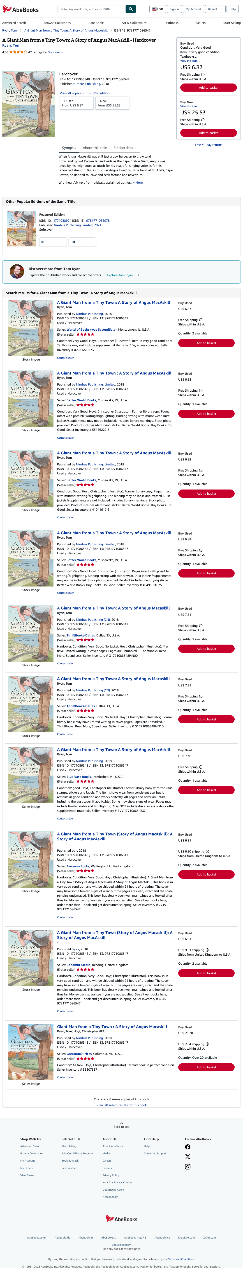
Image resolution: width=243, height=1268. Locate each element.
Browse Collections (57, 23)
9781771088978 (98, 220)
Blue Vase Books (79, 776)
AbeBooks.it (108, 1237)
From (77, 103)
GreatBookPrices (79, 1054)
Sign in (174, 9)
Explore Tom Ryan (123, 275)
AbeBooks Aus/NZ (135, 1237)
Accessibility (110, 1196)
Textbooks (171, 23)
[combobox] (92, 9)
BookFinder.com (121, 1246)
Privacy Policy (111, 1175)
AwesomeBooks (78, 866)
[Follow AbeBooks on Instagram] (187, 1167)
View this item (189, 60)
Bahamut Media (78, 965)
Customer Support (155, 1153)
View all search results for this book (122, 1105)
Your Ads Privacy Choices (117, 1182)
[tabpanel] (116, 171)
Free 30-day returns (208, 145)
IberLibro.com (186, 1237)
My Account (193, 9)
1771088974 (62, 220)
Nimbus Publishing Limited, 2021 (77, 225)
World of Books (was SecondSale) (92, 329)
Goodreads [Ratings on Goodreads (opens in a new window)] (55, 52)
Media (106, 1153)
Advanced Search (14, 23)
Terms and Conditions (181, 1259)
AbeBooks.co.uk (36, 1237)
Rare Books (96, 23)
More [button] (139, 182)
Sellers (201, 23)
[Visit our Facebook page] (187, 1147)
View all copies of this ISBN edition (84, 93)
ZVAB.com (209, 1237)
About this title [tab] (95, 147)
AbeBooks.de (62, 1237)
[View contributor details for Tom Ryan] (11, 45)
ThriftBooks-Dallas (81, 635)
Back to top (121, 1126)
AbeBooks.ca (162, 1237)
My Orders (26, 1168)
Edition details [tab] (124, 147)
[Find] (131, 9)
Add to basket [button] (208, 87)
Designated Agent (113, 1189)
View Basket (27, 1175)
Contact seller (65, 357)
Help (232, 9)
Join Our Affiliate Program (77, 1153)
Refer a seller (69, 1168)
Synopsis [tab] (69, 147)
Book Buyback (70, 1160)
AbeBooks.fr (86, 1237)
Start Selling (232, 23)
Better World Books (81, 400)
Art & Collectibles (134, 23)
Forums (107, 1168)
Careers (107, 1160)
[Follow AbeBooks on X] (187, 1157)
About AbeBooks (113, 1146)
